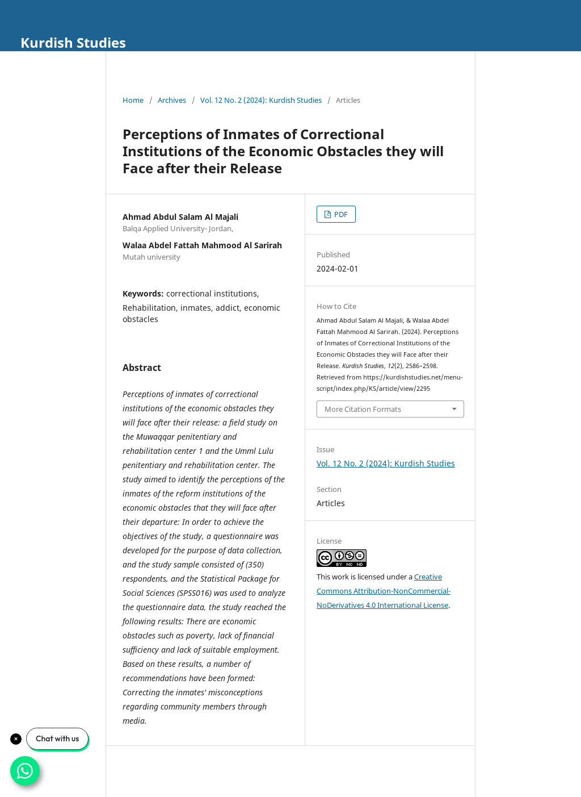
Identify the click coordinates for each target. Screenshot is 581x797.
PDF (340, 214)
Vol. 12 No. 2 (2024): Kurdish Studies (261, 100)
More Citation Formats (363, 409)
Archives (172, 100)
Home (133, 100)
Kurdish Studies (73, 42)
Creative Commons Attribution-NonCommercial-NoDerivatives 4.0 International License (384, 590)
